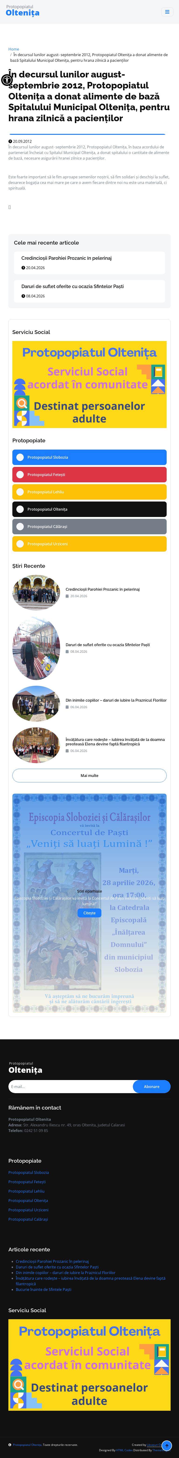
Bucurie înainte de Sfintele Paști (43, 1289)
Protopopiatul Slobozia (28, 1172)
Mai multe (89, 775)
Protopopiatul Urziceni (28, 1210)
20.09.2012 (20, 141)
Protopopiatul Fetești (27, 1181)
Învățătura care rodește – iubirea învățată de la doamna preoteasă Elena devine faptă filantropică (115, 741)
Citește (89, 913)
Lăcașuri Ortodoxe (159, 1445)
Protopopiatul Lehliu (26, 1191)
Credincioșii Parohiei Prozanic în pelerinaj (66, 258)
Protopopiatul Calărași (28, 1219)
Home (13, 49)
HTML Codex (124, 1450)
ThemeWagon (161, 1450)
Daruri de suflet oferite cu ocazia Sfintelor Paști (72, 286)
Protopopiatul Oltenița (28, 1200)
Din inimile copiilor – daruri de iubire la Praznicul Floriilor (116, 700)
